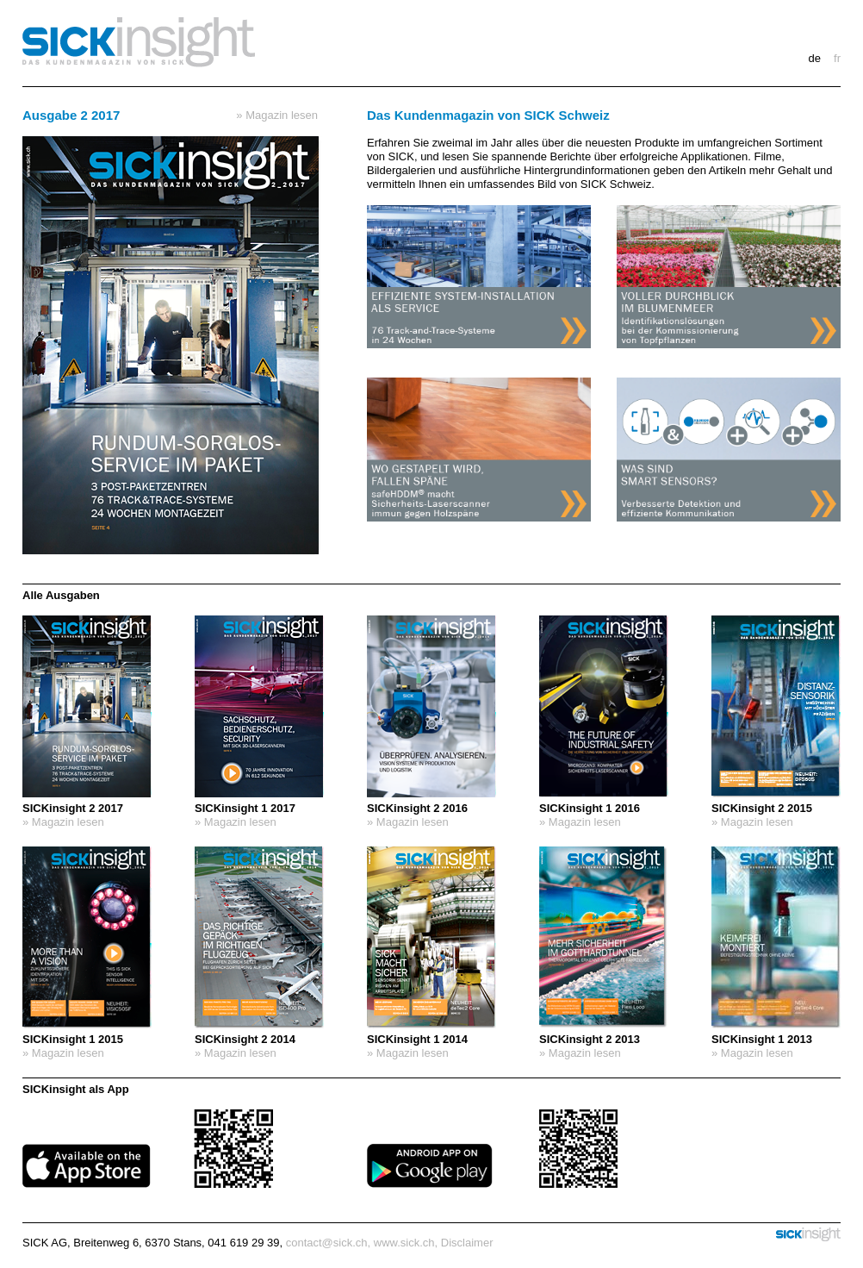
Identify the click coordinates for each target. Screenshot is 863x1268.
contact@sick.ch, (328, 1242)
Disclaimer (467, 1242)
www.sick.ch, (406, 1242)
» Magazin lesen (277, 115)
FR (837, 58)
